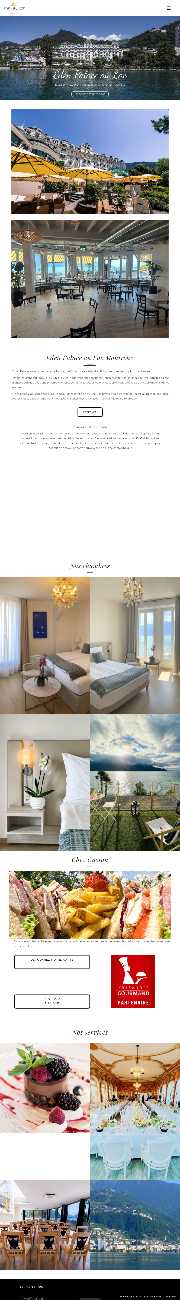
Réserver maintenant (90, 94)
